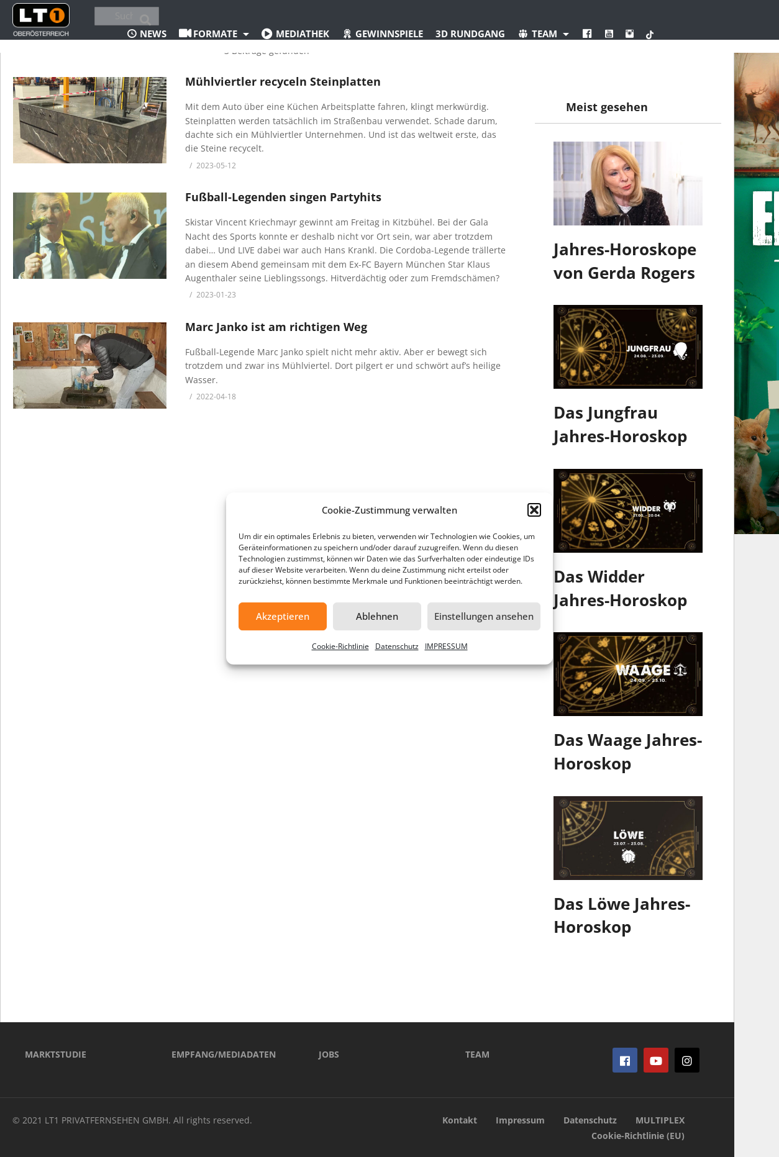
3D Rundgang (470, 33)
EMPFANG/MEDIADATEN (223, 1054)
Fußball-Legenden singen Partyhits (283, 196)
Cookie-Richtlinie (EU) (638, 1135)
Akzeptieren (282, 616)
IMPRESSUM (446, 646)
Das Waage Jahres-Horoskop (628, 751)
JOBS (329, 1054)
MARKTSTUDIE (55, 1054)
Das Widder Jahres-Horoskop (620, 588)
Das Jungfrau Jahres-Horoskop (620, 424)
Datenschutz (397, 646)
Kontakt (459, 1120)
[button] (534, 510)
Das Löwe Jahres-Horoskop (622, 915)
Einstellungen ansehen (484, 616)
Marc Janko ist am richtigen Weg (276, 326)
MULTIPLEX (660, 1120)
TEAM (477, 1054)
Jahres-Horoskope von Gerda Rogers (625, 261)
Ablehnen (377, 616)
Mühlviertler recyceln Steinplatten (283, 81)
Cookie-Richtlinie (340, 646)
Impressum (520, 1120)
